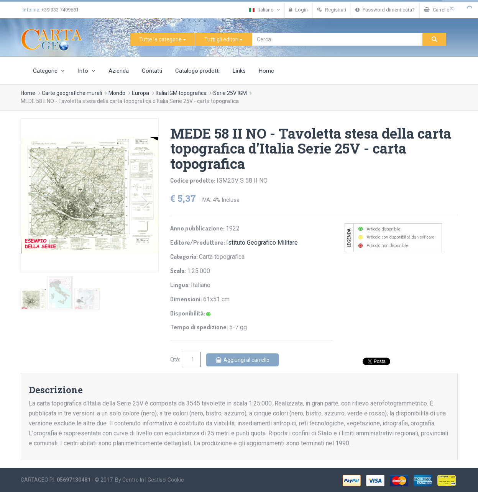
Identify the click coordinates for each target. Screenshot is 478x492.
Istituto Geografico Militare (262, 242)
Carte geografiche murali (72, 93)
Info (86, 70)
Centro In (133, 480)
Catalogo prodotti (197, 70)
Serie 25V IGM (230, 93)
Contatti (152, 70)
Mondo (116, 93)
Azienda (118, 70)
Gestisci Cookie (166, 480)
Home (266, 70)
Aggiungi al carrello (242, 360)
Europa (140, 93)
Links (239, 70)
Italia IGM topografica (181, 93)
